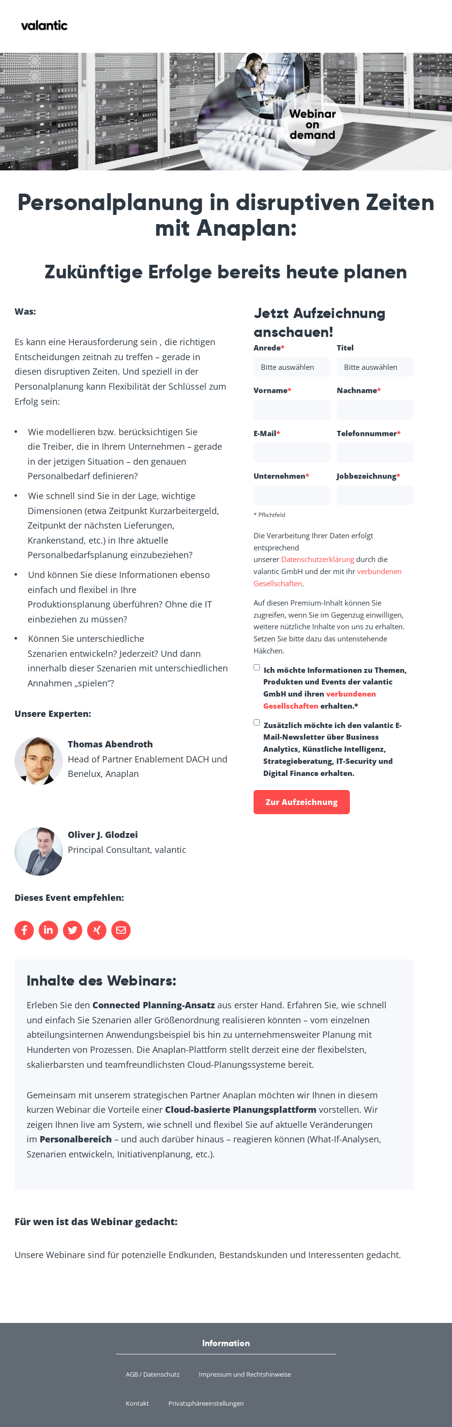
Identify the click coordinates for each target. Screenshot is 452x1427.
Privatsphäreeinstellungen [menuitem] (206, 1403)
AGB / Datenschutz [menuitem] (153, 1374)
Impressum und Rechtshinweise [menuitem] (245, 1374)
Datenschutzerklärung (317, 559)
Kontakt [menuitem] (137, 1403)
